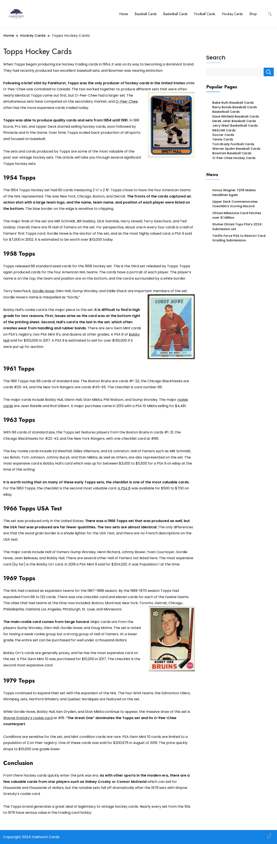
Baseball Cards (146, 13)
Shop (253, 13)
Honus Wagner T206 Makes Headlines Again (234, 192)
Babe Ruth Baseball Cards (233, 102)
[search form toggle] (270, 14)
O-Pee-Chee (127, 101)
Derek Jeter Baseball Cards (234, 121)
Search (215, 57)
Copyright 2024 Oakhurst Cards (31, 836)
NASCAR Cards (224, 130)
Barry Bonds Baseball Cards (234, 107)
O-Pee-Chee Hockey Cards (234, 158)
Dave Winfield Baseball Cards (235, 116)
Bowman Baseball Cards (231, 153)
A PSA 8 (124, 488)
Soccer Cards (223, 135)
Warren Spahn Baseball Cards (236, 149)
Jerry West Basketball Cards (235, 125)
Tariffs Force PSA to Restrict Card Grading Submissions (239, 238)
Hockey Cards (232, 13)
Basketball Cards (175, 13)
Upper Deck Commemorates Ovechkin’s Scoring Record (235, 203)
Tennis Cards (222, 139)
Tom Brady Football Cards (233, 144)
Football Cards (204, 13)
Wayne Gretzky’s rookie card (28, 717)
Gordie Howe (43, 290)
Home (123, 13)
